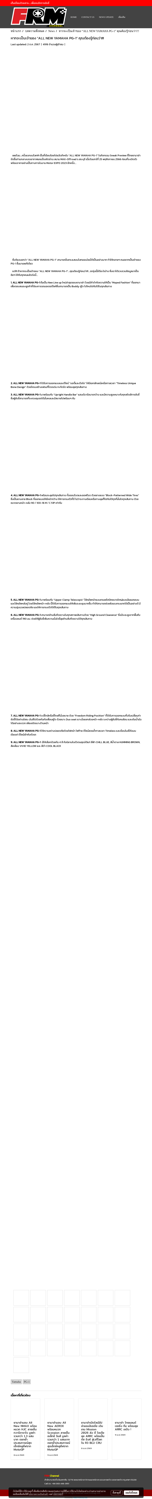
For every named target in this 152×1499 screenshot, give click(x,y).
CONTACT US (87, 17)
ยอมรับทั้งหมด (131, 1492)
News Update (106, 17)
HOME (74, 17)
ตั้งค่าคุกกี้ (117, 1492)
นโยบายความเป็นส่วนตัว (38, 1494)
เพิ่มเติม (121, 17)
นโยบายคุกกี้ (58, 1494)
